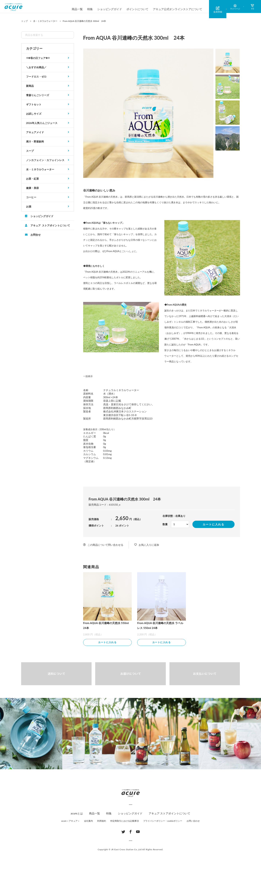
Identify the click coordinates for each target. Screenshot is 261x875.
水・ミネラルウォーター (40, 169)
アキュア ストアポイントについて (50, 225)
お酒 (28, 206)
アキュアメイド (35, 132)
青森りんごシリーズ (37, 95)
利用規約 (101, 821)
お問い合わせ (193, 821)
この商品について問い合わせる (105, 544)
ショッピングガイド (109, 9)
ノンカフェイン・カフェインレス (45, 160)
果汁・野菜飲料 (35, 141)
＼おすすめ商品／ (36, 67)
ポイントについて (137, 9)
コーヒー (31, 197)
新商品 (30, 85)
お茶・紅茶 (32, 178)
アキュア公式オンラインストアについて (177, 9)
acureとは (77, 813)
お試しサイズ (33, 113)
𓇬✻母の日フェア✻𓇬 (38, 58)
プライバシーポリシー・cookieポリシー (162, 821)
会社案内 (88, 821)
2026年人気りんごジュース (41, 122)
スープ (30, 150)
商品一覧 (77, 9)
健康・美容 (32, 187)
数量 (165, 524)
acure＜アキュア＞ (70, 821)
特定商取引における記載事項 (124, 821)
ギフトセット (33, 104)
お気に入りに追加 (149, 544)
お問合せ (35, 234)
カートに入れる (213, 524)
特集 (90, 9)
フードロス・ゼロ (36, 76)
